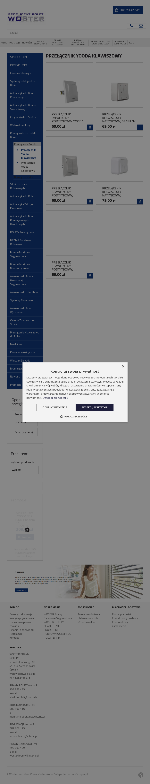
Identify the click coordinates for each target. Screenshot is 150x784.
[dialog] (75, 392)
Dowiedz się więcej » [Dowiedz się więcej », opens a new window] (55, 398)
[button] (75, 416)
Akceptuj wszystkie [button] (95, 407)
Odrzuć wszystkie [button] (55, 407)
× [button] (123, 366)
